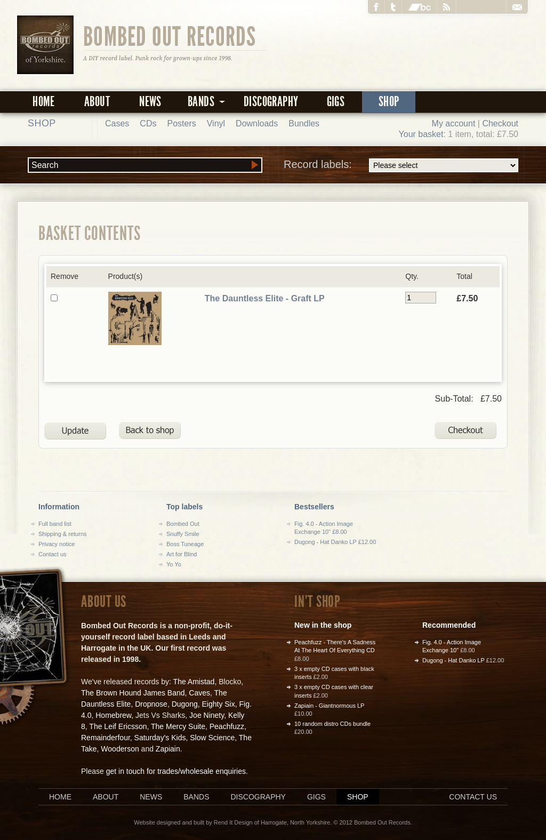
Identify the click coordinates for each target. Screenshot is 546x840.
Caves (199, 693)
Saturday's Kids (160, 737)
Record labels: (401, 165)
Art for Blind (181, 554)
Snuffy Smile (182, 534)
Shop (389, 101)
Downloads (257, 123)
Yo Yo (173, 564)
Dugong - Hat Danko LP (453, 660)
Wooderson (120, 749)
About (97, 101)
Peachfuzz (227, 726)
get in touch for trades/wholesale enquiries (176, 771)
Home (44, 101)
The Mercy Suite (178, 726)
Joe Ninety (206, 715)
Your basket (421, 134)
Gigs (336, 101)
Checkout (500, 123)
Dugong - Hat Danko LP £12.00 (335, 542)
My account (454, 123)
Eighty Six (218, 704)
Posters (181, 123)
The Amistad (194, 681)
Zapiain (168, 749)
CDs (148, 123)
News (150, 101)
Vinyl (216, 123)
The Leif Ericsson (118, 726)
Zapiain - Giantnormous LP (329, 705)
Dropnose (151, 704)
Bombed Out (182, 524)
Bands (196, 797)
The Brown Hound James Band (133, 693)
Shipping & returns (62, 534)
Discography (271, 101)
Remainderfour (105, 737)
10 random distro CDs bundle (332, 724)
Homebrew (113, 715)
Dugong (185, 704)
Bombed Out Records (169, 36)
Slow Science (212, 737)
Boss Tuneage (185, 544)
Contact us (52, 554)
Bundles (303, 123)
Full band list (54, 524)
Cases (117, 123)
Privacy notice (56, 544)
